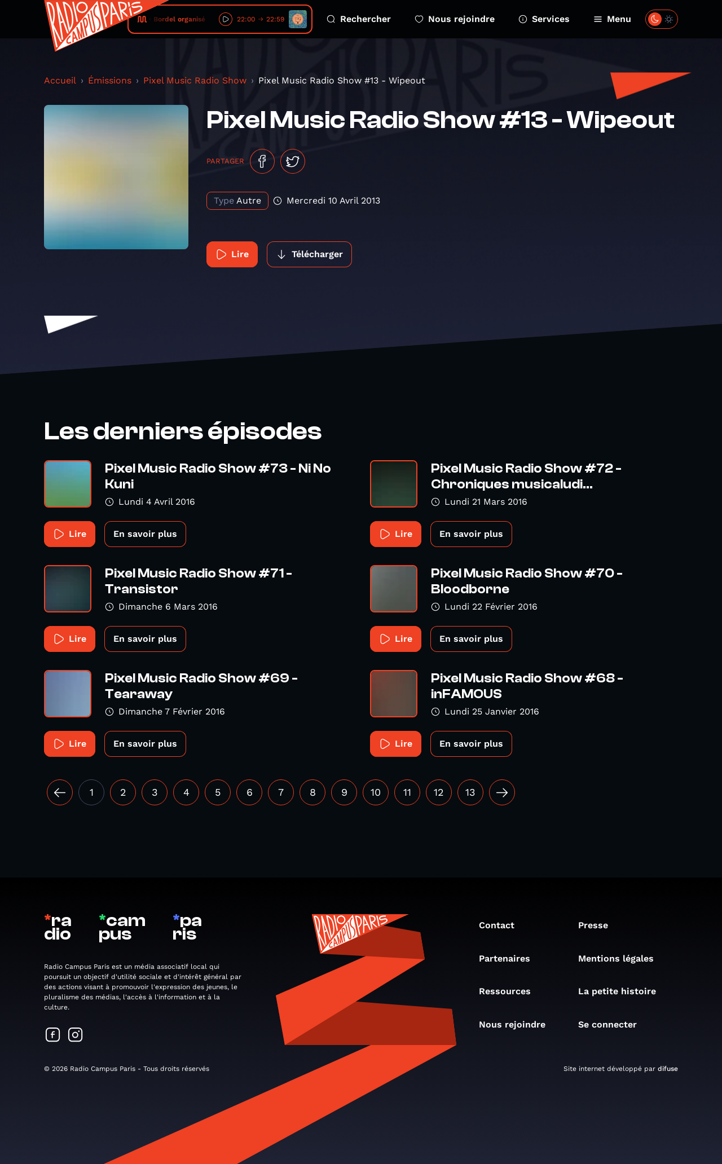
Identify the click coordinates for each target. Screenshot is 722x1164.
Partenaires (510, 958)
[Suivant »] (502, 792)
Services (544, 19)
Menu (612, 19)
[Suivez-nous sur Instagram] (76, 1036)
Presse (598, 925)
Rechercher (359, 19)
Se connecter (613, 1024)
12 (439, 792)
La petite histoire (622, 991)
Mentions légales (621, 958)
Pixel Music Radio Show (194, 80)
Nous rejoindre (455, 19)
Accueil (60, 80)
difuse (668, 1069)
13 (470, 792)
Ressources (510, 991)
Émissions (109, 80)
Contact (502, 925)
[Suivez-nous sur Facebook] (53, 1036)
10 (376, 792)
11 (407, 792)
